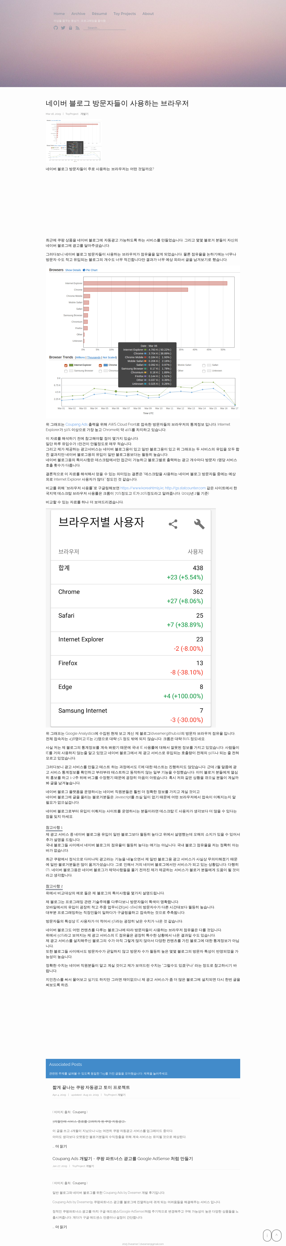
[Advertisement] (267, 1054)
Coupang (79, 1112)
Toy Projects (125, 14)
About (148, 14)
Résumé (99, 14)
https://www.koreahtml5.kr (141, 488)
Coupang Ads (76, 424)
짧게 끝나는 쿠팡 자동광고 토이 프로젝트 (91, 1087)
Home (59, 14)
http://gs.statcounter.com (185, 488)
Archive (78, 14)
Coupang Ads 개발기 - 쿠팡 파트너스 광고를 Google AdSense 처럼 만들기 (123, 1158)
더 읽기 (61, 1146)
